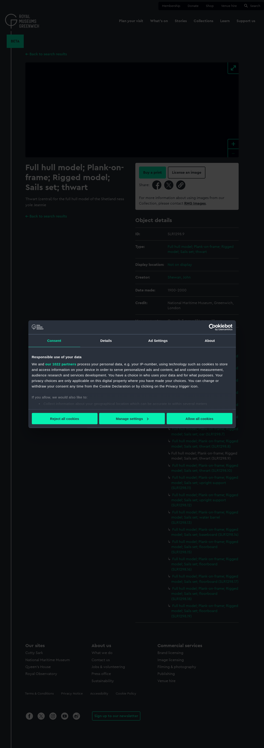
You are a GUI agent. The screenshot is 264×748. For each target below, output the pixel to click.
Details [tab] (106, 340)
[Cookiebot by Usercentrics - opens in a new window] (212, 327)
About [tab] (210, 340)
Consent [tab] (54, 340)
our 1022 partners (60, 364)
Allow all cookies (200, 418)
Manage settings (132, 418)
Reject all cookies (64, 418)
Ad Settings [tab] (158, 340)
